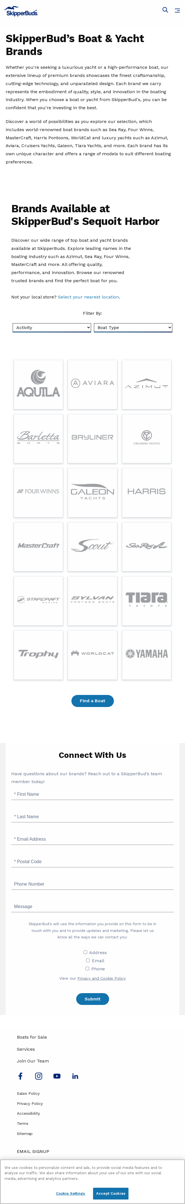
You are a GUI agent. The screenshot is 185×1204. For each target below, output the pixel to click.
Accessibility (28, 1113)
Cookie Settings (70, 1193)
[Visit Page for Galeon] (92, 492)
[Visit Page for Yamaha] (146, 655)
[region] (92, 1181)
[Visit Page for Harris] (146, 492)
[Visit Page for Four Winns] (38, 492)
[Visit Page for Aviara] (92, 384)
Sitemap (25, 1133)
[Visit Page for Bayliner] (92, 438)
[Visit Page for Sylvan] (92, 601)
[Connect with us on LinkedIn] (75, 1078)
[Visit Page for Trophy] (38, 655)
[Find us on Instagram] (38, 1078)
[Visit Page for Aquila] (38, 384)
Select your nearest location (88, 297)
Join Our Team (33, 1061)
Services (26, 1049)
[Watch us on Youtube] (56, 1078)
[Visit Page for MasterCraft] (38, 547)
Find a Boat (92, 700)
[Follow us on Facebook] (20, 1078)
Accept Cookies (110, 1193)
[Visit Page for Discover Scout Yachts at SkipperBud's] (92, 547)
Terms (22, 1123)
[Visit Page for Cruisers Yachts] (146, 438)
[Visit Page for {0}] (38, 601)
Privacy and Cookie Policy (101, 978)
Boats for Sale (32, 1037)
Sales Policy (28, 1093)
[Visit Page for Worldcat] (92, 655)
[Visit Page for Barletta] (38, 438)
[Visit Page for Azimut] (146, 384)
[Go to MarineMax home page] (92, 11)
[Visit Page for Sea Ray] (146, 547)
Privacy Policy (30, 1103)
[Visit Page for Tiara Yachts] (146, 601)
